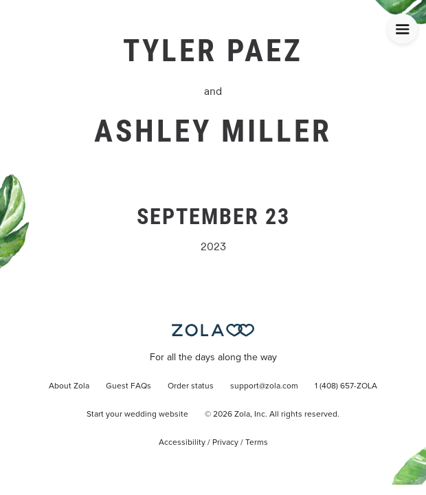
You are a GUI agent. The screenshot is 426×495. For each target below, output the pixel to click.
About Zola (69, 386)
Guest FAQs (128, 386)
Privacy (225, 443)
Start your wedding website (137, 414)
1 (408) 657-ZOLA (346, 386)
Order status (191, 386)
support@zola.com (264, 386)
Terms (256, 443)
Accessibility (182, 443)
